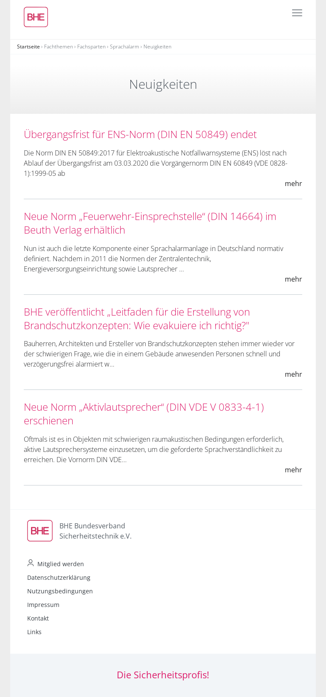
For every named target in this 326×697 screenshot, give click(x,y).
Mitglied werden (60, 564)
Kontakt (38, 618)
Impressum (43, 605)
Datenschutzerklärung (58, 577)
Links (34, 632)
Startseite (28, 46)
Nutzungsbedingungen (60, 591)
